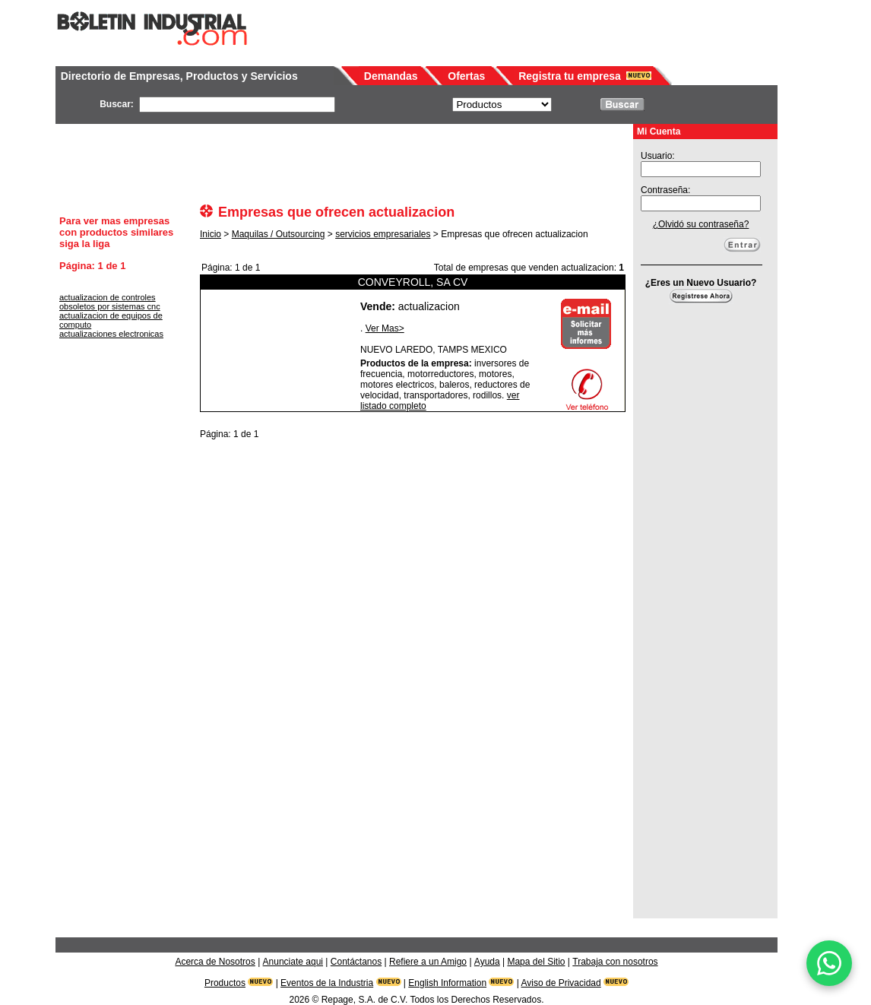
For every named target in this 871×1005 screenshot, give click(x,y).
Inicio (210, 234)
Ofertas (466, 76)
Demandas (391, 76)
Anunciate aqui (293, 961)
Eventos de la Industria (326, 983)
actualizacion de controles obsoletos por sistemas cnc (109, 302)
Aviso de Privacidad (561, 983)
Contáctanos (356, 961)
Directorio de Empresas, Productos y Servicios (179, 76)
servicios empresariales (382, 234)
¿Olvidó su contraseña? (701, 224)
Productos (224, 983)
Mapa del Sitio (536, 961)
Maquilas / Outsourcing (278, 234)
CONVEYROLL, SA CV (413, 282)
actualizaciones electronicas (111, 333)
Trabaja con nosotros (614, 961)
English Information (447, 983)
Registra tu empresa (569, 76)
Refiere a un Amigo (428, 961)
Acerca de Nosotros (215, 961)
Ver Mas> (385, 328)
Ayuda (487, 961)
